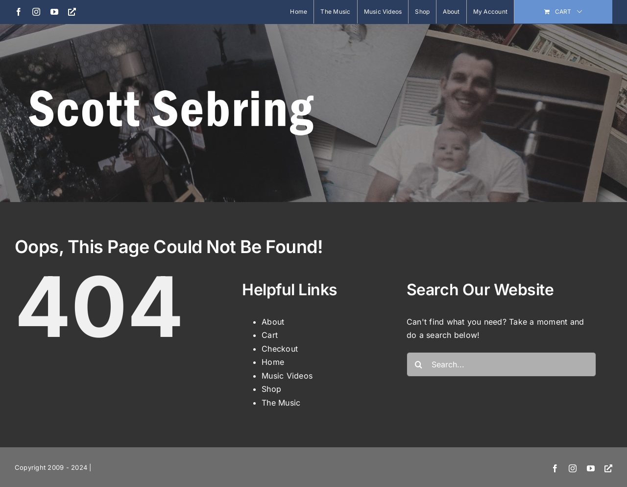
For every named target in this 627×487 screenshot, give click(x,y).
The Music (281, 403)
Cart (270, 335)
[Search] (419, 364)
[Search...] (501, 364)
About (273, 322)
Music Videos (287, 376)
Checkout (280, 349)
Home (273, 362)
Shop (271, 389)
